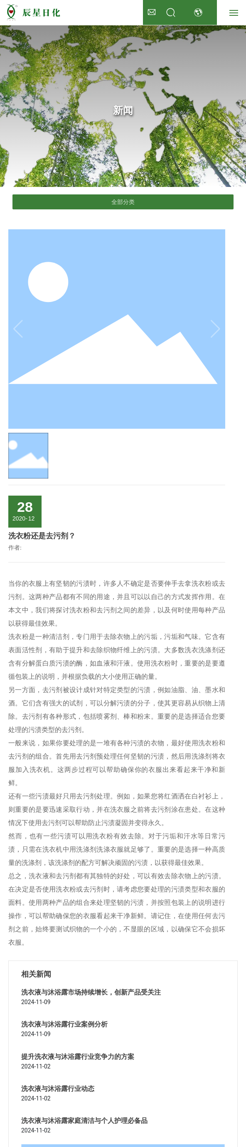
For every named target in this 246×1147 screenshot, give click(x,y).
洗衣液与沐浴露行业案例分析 (64, 1024)
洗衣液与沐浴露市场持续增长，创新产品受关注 (91, 992)
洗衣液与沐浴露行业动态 (57, 1088)
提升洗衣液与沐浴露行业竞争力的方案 (77, 1056)
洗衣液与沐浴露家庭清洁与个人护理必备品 (84, 1120)
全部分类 (123, 202)
